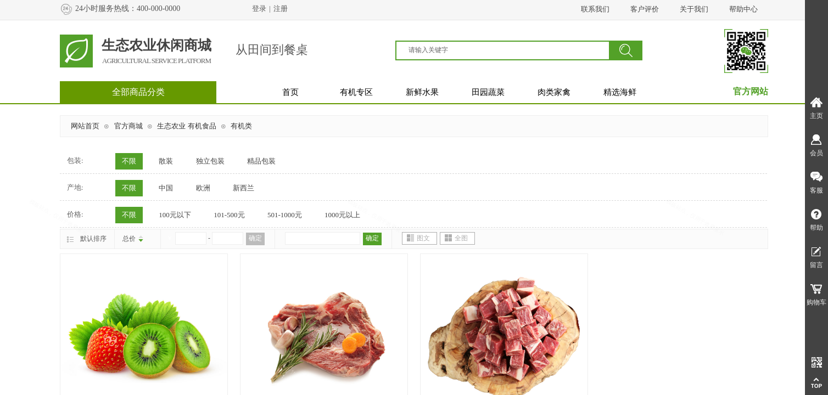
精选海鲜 (619, 92)
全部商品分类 (138, 92)
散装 (166, 161)
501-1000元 (284, 215)
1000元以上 (342, 215)
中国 (166, 188)
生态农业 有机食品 (186, 126)
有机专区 (356, 92)
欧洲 (203, 188)
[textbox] (509, 50)
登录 (259, 8)
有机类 (241, 126)
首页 (290, 92)
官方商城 (128, 126)
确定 (255, 238)
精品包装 (261, 161)
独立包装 (210, 161)
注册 (280, 8)
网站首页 (85, 126)
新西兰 (243, 188)
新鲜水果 (422, 92)
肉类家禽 (554, 92)
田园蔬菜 (488, 92)
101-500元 (229, 215)
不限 (129, 161)
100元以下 (175, 215)
